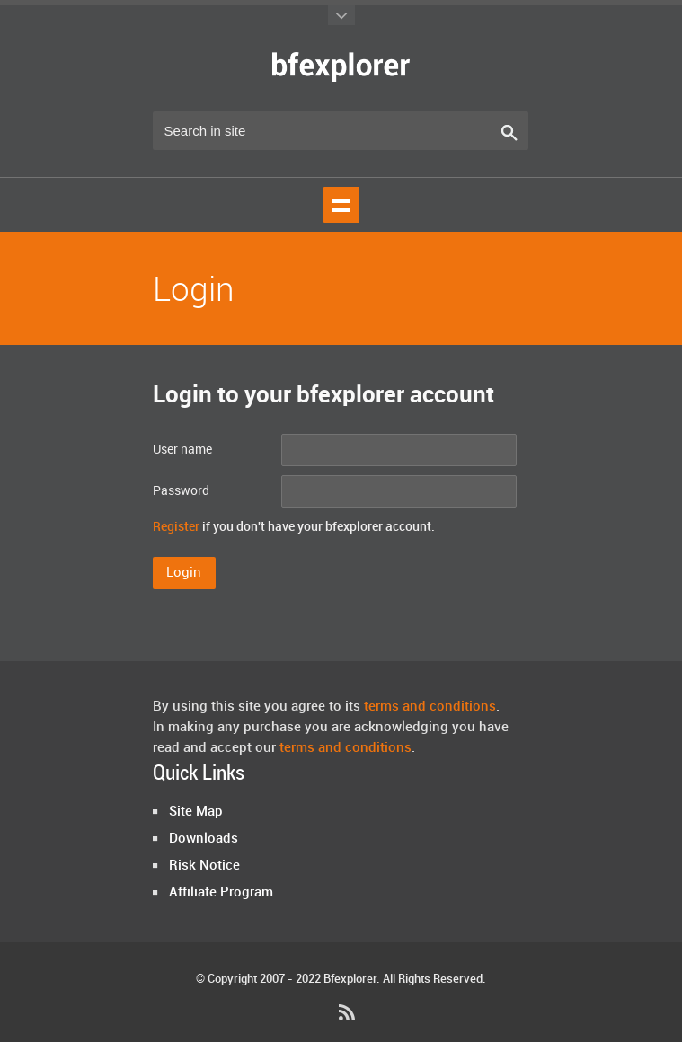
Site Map (196, 812)
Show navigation (341, 205)
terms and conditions (430, 707)
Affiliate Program (221, 893)
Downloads (203, 839)
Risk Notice (204, 866)
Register (176, 527)
